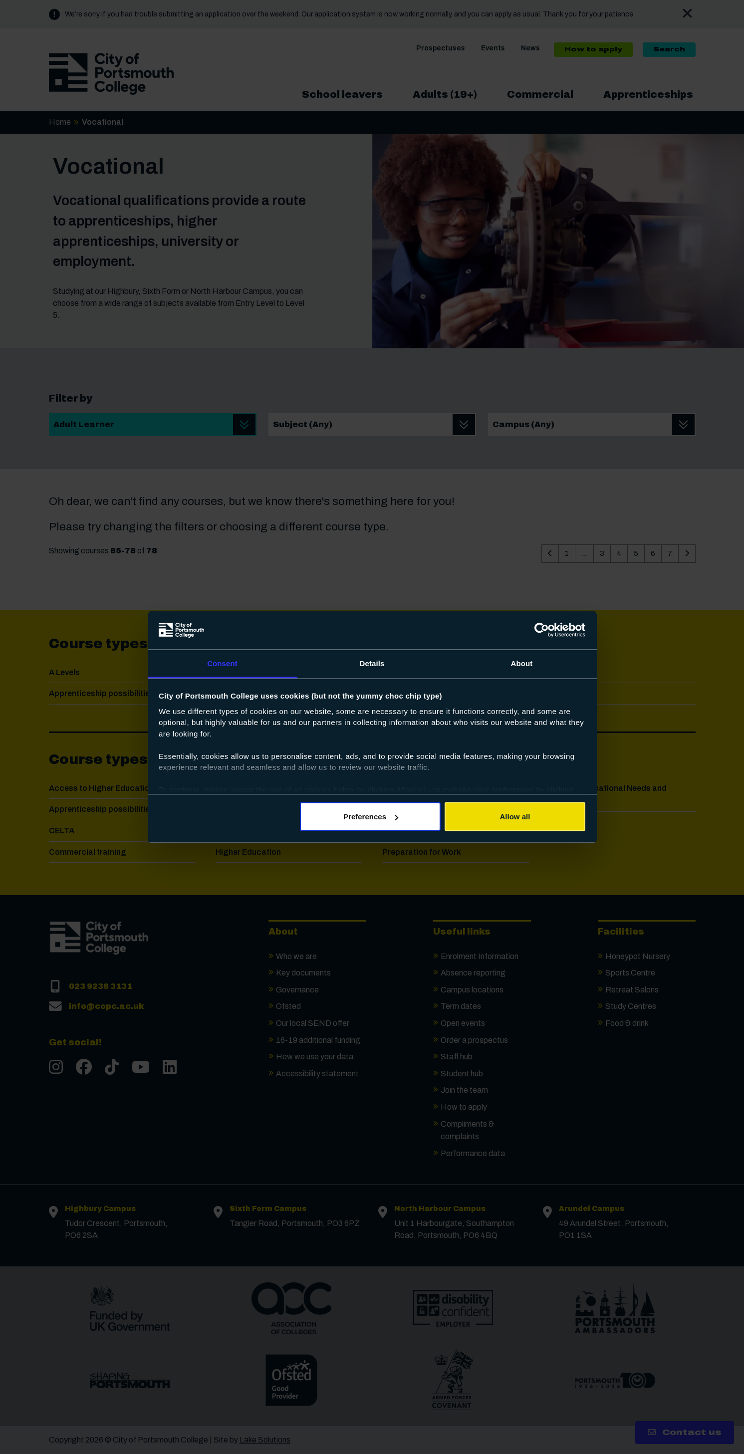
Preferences (370, 816)
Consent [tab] (222, 663)
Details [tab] (372, 663)
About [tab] (522, 663)
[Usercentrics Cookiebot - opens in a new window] (541, 630)
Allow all (515, 816)
